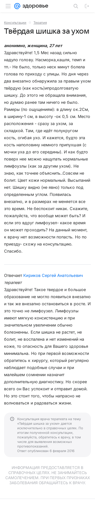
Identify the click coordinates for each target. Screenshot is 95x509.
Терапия (40, 23)
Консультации (15, 23)
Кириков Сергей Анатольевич (53, 275)
